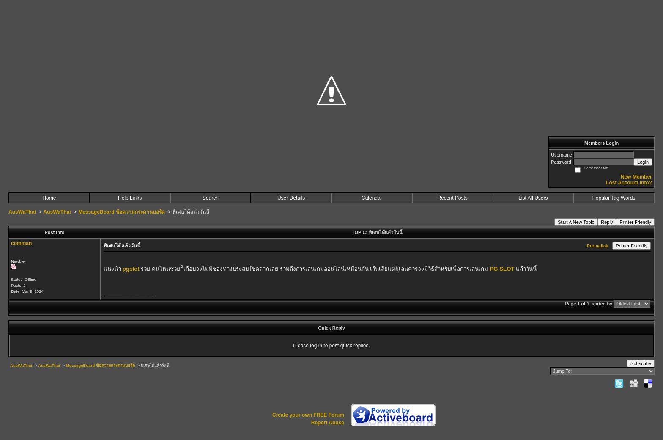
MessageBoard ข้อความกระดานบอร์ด (121, 212)
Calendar (372, 198)
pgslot (131, 269)
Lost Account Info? (629, 183)
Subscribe (640, 363)
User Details (291, 198)
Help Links (130, 198)
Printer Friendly (635, 222)
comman (21, 243)
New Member (636, 177)
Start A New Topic (576, 222)
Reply (607, 222)
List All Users (533, 198)
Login (643, 162)
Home (49, 198)
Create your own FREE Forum (308, 415)
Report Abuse (327, 423)
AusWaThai (22, 212)
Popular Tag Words (614, 198)
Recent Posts (452, 198)
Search (211, 198)
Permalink (598, 245)
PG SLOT (502, 269)
